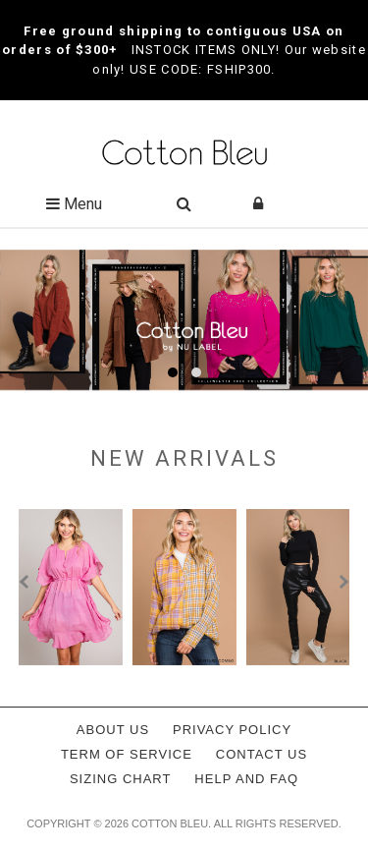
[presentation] (26, 582)
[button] (172, 372)
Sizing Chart (121, 778)
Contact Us (261, 754)
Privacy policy (232, 729)
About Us (113, 729)
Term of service (126, 754)
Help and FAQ (246, 778)
